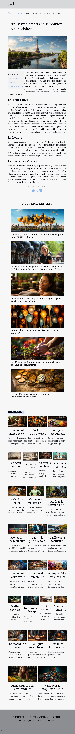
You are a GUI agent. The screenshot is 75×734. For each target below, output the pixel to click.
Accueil (11, 13)
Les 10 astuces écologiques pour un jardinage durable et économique (35, 363)
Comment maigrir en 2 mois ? (35, 503)
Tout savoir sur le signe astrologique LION (31, 613)
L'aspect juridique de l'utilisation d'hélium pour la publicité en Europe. (37, 236)
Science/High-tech (30, 720)
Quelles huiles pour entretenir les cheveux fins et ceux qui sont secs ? (23, 691)
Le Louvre (12, 82)
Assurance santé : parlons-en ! (60, 468)
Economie (18, 717)
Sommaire (15, 74)
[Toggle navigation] (11, 4)
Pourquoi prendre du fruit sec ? (57, 433)
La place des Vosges (16, 86)
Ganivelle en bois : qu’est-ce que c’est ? (45, 468)
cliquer (59, 107)
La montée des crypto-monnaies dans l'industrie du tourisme (31, 395)
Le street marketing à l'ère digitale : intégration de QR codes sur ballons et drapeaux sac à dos (37, 268)
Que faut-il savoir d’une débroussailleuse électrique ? (56, 506)
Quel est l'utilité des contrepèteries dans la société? (34, 331)
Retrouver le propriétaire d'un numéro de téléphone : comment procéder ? (52, 691)
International (39, 717)
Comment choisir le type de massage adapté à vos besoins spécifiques (36, 299)
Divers (19, 13)
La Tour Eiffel (14, 78)
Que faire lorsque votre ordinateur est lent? (57, 649)
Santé (57, 717)
